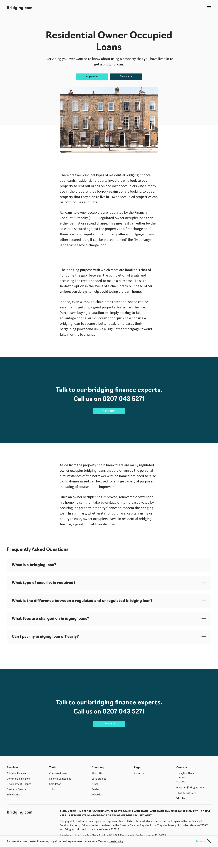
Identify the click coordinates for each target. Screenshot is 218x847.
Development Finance (19, 784)
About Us (97, 773)
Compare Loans (58, 773)
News (95, 784)
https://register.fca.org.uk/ (165, 825)
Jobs (52, 789)
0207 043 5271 (123, 399)
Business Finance (16, 789)
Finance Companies (60, 779)
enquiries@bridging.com (190, 787)
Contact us (126, 76)
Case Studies (99, 779)
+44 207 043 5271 (186, 793)
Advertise (97, 795)
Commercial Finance (18, 779)
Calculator (55, 784)
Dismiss (203, 841)
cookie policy (116, 841)
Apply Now (109, 411)
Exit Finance (13, 795)
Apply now (92, 76)
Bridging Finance (16, 773)
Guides (95, 789)
